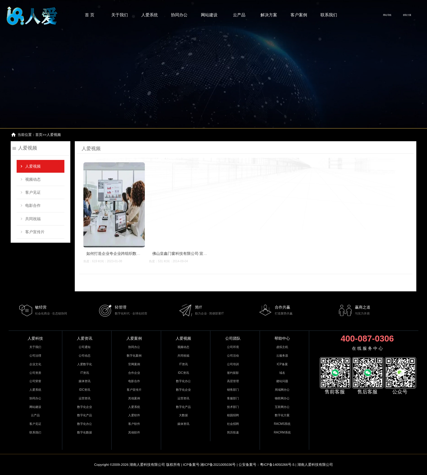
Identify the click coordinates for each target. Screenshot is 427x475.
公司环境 (233, 347)
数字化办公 (84, 423)
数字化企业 (84, 407)
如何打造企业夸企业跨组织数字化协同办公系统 (126, 253)
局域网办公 (282, 389)
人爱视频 (54, 134)
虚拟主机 (282, 347)
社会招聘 (233, 423)
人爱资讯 (84, 338)
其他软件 (134, 432)
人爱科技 (35, 338)
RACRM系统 (282, 432)
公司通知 (85, 347)
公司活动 (233, 355)
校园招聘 (233, 415)
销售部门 (233, 389)
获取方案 (407, 15)
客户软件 (134, 423)
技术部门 (233, 407)
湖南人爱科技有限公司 (147, 464)
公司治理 (35, 355)
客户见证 (33, 192)
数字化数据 (84, 432)
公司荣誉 (35, 381)
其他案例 (134, 398)
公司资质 (35, 372)
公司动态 (85, 355)
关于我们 (119, 14)
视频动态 (33, 179)
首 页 (89, 14)
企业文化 (35, 364)
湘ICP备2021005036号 (218, 464)
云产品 (239, 14)
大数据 (183, 415)
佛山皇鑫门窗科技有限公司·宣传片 (181, 253)
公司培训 (233, 364)
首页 (38, 134)
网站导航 (387, 15)
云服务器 (282, 355)
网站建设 (209, 14)
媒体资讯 (85, 381)
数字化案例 (134, 355)
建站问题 (282, 381)
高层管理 (233, 381)
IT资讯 (84, 372)
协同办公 (179, 14)
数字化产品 (84, 415)
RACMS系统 (282, 423)
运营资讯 (85, 398)
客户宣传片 (35, 232)
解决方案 (269, 14)
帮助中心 (282, 338)
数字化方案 (282, 415)
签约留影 (233, 372)
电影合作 (33, 205)
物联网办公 (282, 398)
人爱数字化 (84, 364)
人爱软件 (134, 415)
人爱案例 (134, 338)
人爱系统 (149, 14)
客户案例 (299, 14)
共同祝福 (33, 219)
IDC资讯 (84, 389)
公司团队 (233, 338)
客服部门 (233, 398)
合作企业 (134, 372)
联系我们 (328, 14)
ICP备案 (282, 364)
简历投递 (233, 432)
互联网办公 (282, 407)
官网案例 (134, 364)
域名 (282, 372)
